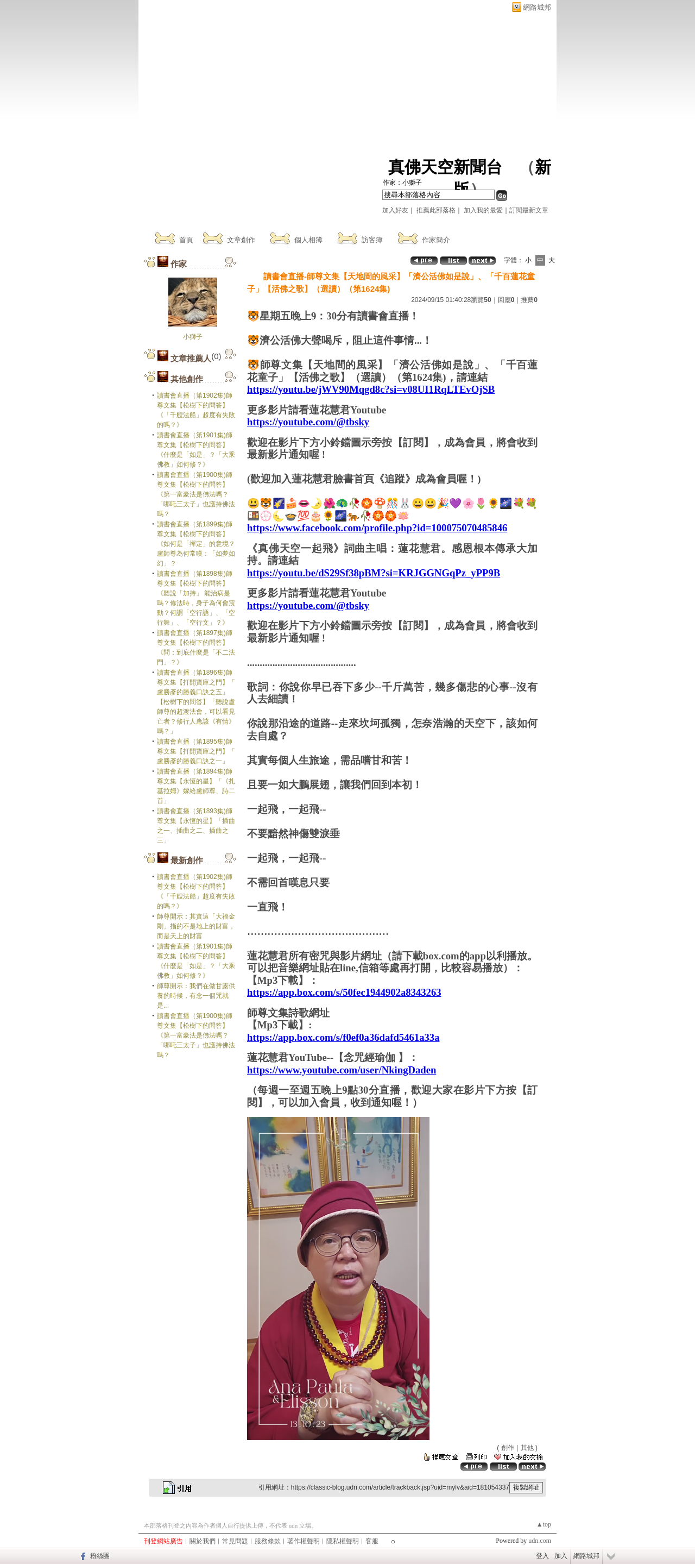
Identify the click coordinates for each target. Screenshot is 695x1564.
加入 (560, 1556)
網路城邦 (537, 7)
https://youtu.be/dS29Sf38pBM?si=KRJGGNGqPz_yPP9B (373, 573)
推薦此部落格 (436, 210)
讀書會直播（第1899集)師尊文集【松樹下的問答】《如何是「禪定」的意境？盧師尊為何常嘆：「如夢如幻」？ (196, 543)
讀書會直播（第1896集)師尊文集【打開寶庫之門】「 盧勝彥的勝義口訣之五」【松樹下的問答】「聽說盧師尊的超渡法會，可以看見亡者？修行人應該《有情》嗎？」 (196, 702)
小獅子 (193, 337)
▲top (543, 1524)
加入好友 (395, 210)
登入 (542, 1556)
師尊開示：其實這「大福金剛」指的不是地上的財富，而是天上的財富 (196, 926)
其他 (527, 1448)
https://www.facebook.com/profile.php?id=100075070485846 (377, 527)
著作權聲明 (303, 1541)
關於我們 (202, 1541)
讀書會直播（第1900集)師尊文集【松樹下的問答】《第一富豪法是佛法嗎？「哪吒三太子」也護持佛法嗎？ (196, 494)
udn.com (539, 1540)
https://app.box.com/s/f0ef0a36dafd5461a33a (343, 1037)
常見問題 (235, 1541)
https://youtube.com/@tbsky (308, 422)
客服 (371, 1541)
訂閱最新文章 (528, 210)
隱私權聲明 (342, 1541)
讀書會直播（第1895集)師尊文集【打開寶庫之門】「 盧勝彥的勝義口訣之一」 (196, 751)
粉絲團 (100, 1556)
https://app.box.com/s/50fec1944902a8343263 (344, 992)
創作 (507, 1448)
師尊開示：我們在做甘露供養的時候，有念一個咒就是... (196, 995)
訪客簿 (372, 240)
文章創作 (241, 240)
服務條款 (268, 1541)
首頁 (186, 240)
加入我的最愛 (483, 210)
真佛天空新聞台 (445, 167)
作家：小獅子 (402, 182)
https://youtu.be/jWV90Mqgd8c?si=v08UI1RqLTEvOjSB (371, 389)
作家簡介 (436, 240)
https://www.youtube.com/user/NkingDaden (341, 1070)
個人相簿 (308, 240)
